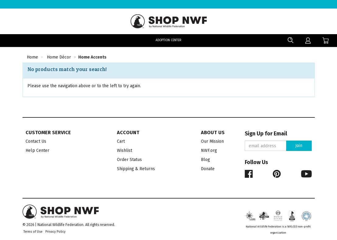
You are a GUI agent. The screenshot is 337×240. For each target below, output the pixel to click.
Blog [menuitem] (205, 159)
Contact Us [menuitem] (36, 141)
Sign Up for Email (266, 134)
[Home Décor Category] (59, 58)
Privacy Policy (55, 232)
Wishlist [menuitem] (124, 150)
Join (298, 145)
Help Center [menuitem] (37, 150)
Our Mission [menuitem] (212, 141)
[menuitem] (308, 40)
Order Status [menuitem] (129, 159)
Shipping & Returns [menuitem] (136, 168)
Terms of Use (32, 232)
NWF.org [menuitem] (209, 150)
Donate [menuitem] (208, 168)
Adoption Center (168, 40)
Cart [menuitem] (121, 141)
